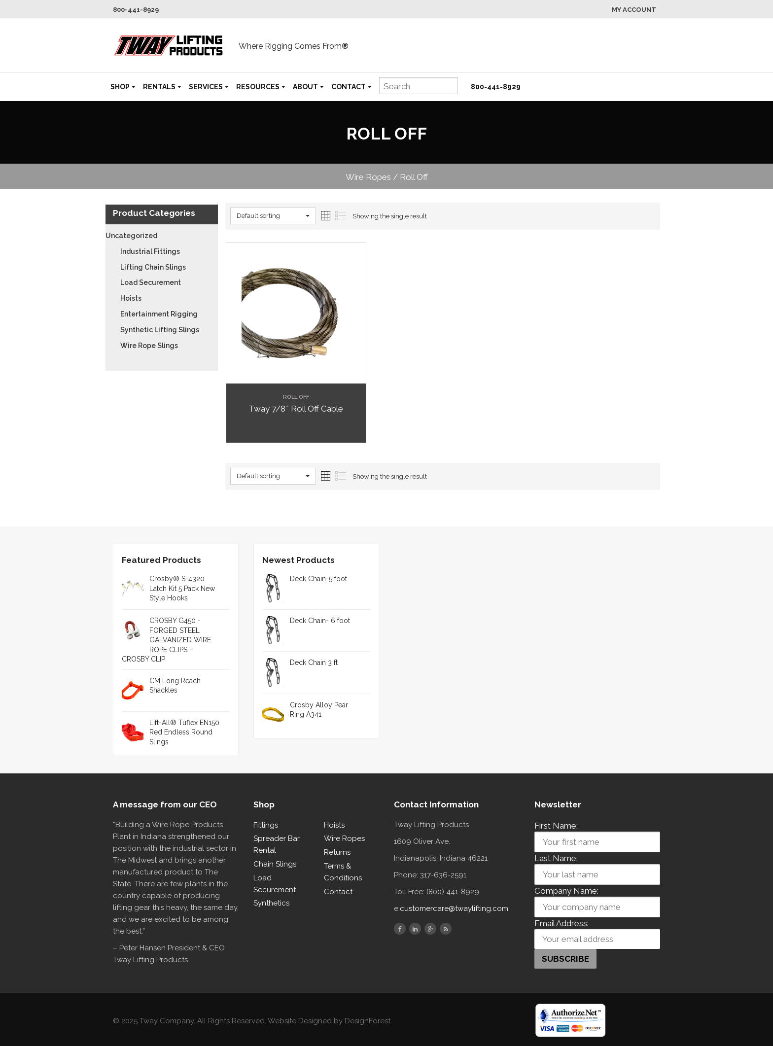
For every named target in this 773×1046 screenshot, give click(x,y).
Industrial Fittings (150, 251)
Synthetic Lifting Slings (159, 330)
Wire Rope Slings (149, 345)
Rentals (159, 87)
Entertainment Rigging (159, 314)
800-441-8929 (136, 9)
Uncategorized (131, 236)
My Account (634, 9)
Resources (258, 87)
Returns (337, 852)
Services (206, 87)
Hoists (130, 298)
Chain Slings (274, 864)
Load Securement (150, 282)
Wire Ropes (344, 838)
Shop (120, 87)
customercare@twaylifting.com (454, 908)
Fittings (265, 825)
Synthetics (271, 903)
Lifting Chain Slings (153, 267)
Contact (348, 87)
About (305, 87)
